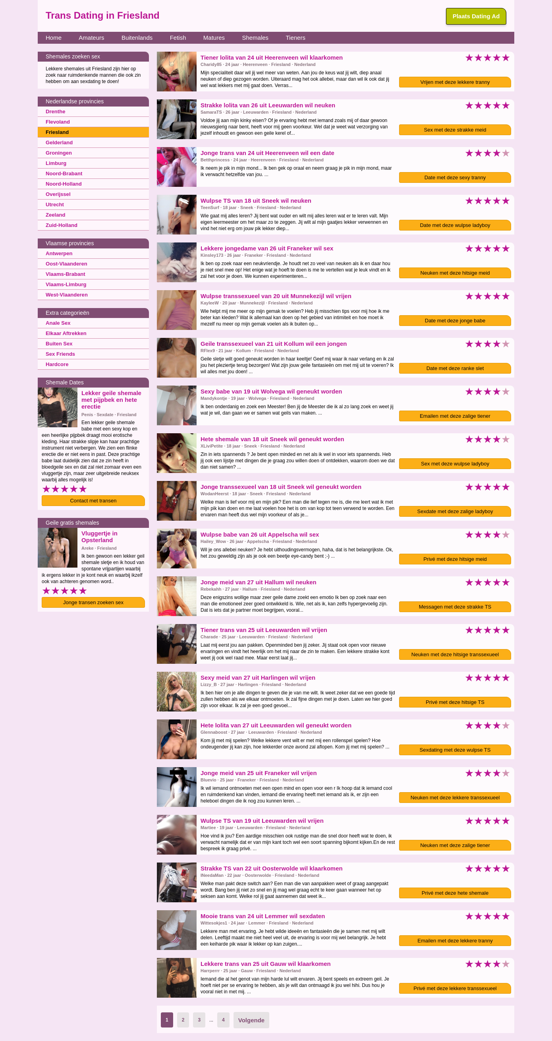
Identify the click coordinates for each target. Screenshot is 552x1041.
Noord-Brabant (62, 173)
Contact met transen (93, 501)
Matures (214, 37)
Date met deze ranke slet (455, 368)
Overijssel (57, 194)
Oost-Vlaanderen (65, 263)
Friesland (56, 132)
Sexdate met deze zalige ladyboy (455, 511)
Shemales (255, 37)
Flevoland (57, 121)
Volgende (251, 1020)
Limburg (55, 163)
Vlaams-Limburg (64, 284)
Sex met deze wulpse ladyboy (455, 464)
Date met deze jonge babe (455, 321)
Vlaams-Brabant (64, 274)
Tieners (295, 37)
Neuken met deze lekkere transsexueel (455, 798)
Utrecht (54, 204)
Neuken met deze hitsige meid (455, 273)
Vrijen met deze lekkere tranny (455, 82)
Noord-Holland (62, 183)
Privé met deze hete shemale (455, 893)
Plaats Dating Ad (476, 16)
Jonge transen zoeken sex (93, 602)
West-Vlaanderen (65, 294)
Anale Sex (57, 323)
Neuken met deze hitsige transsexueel (455, 654)
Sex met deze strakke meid (455, 130)
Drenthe (55, 111)
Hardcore (56, 364)
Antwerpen (58, 253)
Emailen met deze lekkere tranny (454, 941)
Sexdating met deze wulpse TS (455, 750)
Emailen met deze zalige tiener (455, 416)
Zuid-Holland (60, 225)
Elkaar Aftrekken (64, 333)
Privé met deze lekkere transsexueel (455, 988)
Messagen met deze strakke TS (455, 607)
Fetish (178, 37)
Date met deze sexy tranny (455, 177)
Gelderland (58, 142)
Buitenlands (137, 37)
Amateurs (91, 37)
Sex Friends (59, 354)
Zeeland (55, 214)
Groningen (58, 152)
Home (54, 37)
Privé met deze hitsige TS (455, 702)
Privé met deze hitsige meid (455, 559)
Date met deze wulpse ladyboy (455, 225)
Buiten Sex (58, 343)
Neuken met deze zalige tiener (455, 845)
